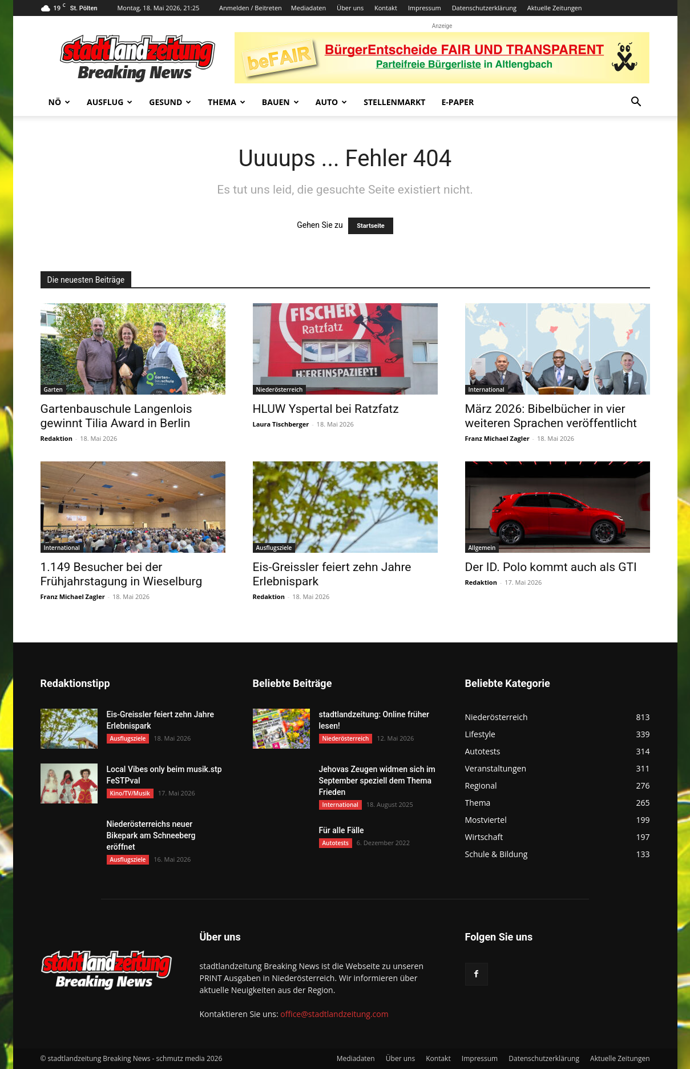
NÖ (60, 102)
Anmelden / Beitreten (250, 7)
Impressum (424, 7)
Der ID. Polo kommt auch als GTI (551, 567)
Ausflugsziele (274, 548)
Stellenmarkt (394, 102)
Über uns (350, 7)
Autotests (335, 843)
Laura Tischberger (281, 424)
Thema (226, 102)
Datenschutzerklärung (484, 7)
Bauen (280, 102)
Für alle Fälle (341, 830)
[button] (636, 103)
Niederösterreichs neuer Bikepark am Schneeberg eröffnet (151, 835)
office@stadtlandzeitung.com (334, 1013)
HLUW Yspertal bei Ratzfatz (326, 409)
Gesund (170, 102)
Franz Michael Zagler (497, 438)
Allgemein (482, 548)
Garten (53, 389)
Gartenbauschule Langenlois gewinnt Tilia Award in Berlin (116, 416)
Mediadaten (308, 7)
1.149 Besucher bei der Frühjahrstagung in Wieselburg (122, 574)
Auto (332, 102)
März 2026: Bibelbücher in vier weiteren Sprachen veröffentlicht (551, 416)
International (487, 389)
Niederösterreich (279, 389)
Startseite (371, 226)
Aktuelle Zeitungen (554, 7)
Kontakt (385, 7)
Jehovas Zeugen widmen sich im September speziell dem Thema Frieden (377, 781)
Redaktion (56, 438)
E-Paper (457, 102)
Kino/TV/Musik (130, 793)
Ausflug (109, 102)
